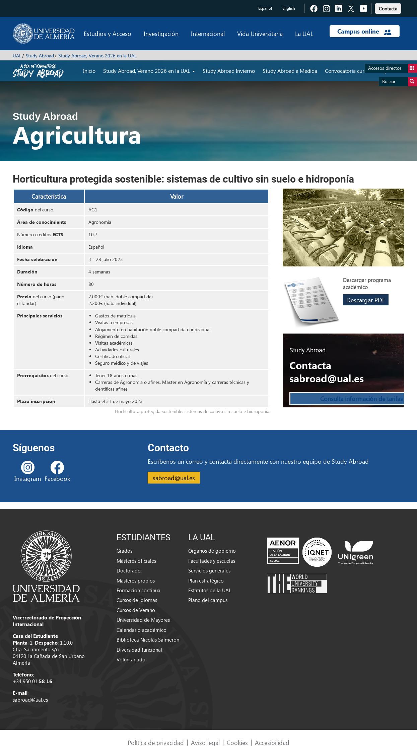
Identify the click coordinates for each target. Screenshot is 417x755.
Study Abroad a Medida (290, 70)
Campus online (364, 31)
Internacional (208, 33)
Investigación (161, 33)
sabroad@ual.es (174, 477)
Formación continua (138, 590)
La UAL (304, 33)
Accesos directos (392, 68)
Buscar (399, 81)
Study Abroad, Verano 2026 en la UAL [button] (149, 70)
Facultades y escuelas (211, 560)
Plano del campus (207, 600)
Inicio (89, 70)
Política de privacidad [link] (156, 742)
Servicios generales (209, 570)
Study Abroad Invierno (229, 70)
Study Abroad (40, 55)
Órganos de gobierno (212, 550)
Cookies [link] (237, 742)
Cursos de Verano (136, 610)
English (288, 8)
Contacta (388, 8)
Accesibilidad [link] (272, 742)
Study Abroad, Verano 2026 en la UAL (97, 55)
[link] (388, 7)
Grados (124, 550)
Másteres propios (136, 580)
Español (265, 8)
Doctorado (129, 570)
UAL (17, 55)
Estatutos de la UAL (209, 590)
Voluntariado (131, 659)
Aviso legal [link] (205, 742)
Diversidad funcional (139, 649)
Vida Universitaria (260, 33)
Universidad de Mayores (143, 619)
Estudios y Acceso (107, 33)
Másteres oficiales (136, 560)
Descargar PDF (365, 300)
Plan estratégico (206, 580)
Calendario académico (141, 629)
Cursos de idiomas (137, 600)
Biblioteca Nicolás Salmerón (148, 639)
